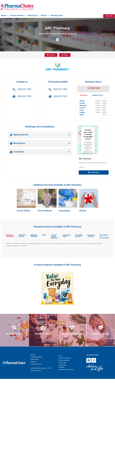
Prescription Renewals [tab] (79, 235)
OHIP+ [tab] (44, 235)
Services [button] (4, 15)
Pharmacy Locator (57, 15)
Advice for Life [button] (33, 15)
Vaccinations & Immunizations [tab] (104, 236)
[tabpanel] (93, 108)
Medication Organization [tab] (10, 235)
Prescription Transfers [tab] (91, 235)
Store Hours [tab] (83, 95)
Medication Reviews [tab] (22, 235)
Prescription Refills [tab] (66, 235)
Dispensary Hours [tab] (97, 95)
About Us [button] (45, 15)
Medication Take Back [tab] (34, 235)
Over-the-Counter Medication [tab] (54, 236)
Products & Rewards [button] (18, 15)
